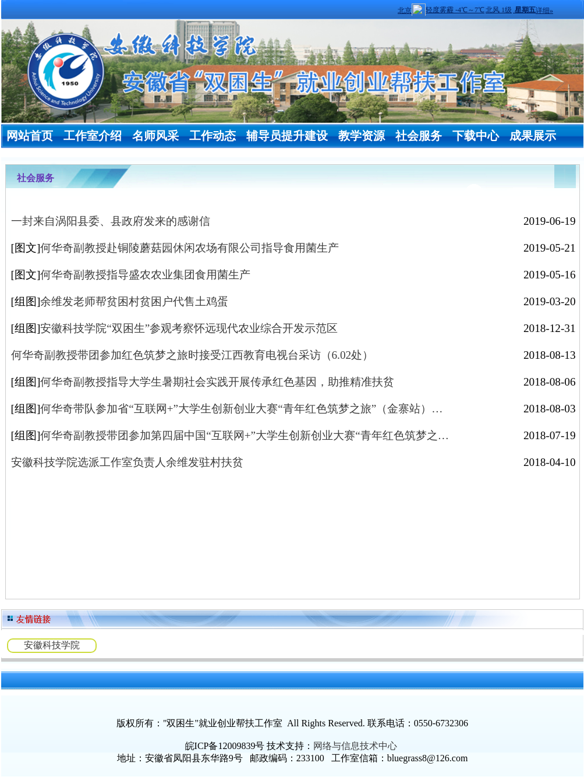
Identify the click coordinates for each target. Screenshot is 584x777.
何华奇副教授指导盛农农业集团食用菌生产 (145, 275)
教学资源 (361, 135)
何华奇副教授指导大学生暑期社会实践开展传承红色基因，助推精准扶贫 (217, 382)
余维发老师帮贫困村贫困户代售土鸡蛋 (134, 301)
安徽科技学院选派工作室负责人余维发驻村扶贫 (127, 462)
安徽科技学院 (52, 645)
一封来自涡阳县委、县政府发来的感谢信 (110, 221)
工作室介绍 (92, 135)
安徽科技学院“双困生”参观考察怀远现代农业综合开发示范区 (189, 328)
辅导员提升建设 (287, 135)
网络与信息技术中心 (355, 746)
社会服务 (418, 135)
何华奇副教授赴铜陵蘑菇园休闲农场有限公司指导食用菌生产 (189, 248)
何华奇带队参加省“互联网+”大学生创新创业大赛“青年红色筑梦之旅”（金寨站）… (241, 408)
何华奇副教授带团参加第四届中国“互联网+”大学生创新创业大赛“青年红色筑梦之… (244, 435)
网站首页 (29, 135)
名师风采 (155, 135)
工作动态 (212, 135)
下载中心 (475, 135)
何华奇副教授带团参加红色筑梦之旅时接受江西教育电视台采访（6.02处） (192, 355)
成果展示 (532, 135)
